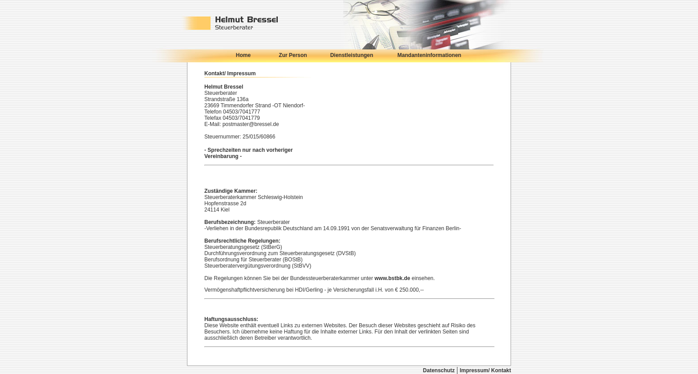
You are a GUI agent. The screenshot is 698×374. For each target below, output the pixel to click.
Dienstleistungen (351, 55)
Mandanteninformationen (429, 55)
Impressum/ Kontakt (485, 370)
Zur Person (293, 55)
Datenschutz (439, 370)
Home (243, 55)
